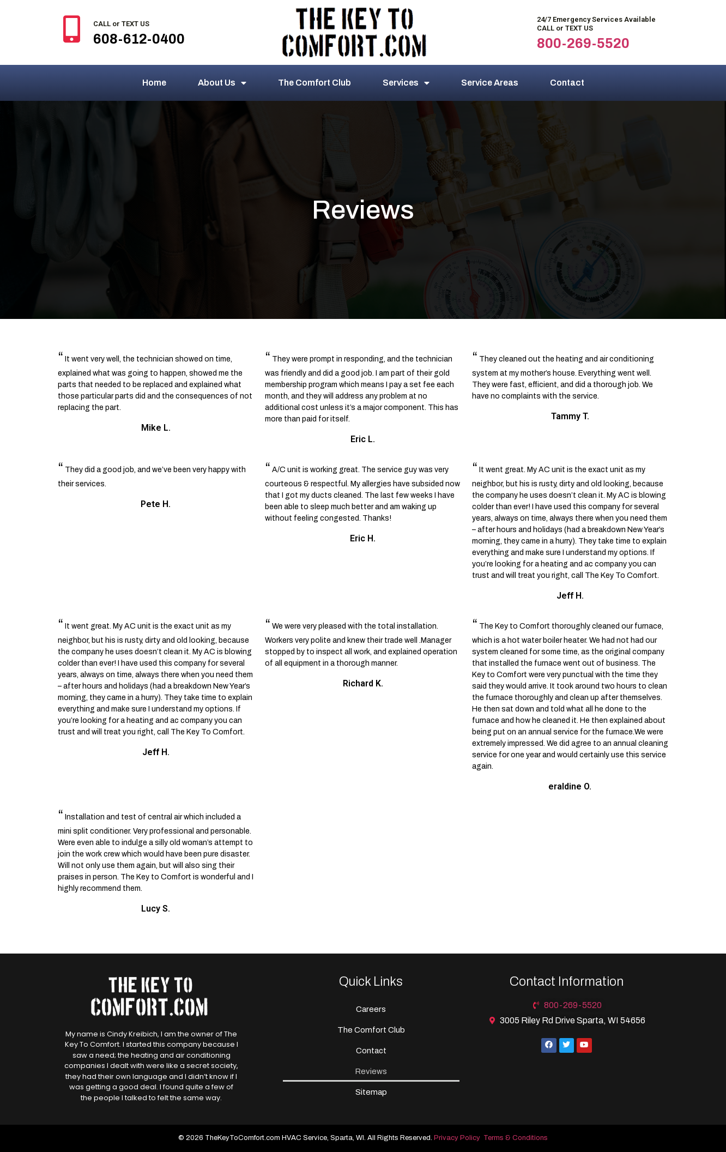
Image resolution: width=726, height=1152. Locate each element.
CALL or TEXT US (121, 24)
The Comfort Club (314, 82)
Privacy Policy (457, 1138)
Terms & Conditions (515, 1138)
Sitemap (371, 1092)
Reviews (371, 1071)
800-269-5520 (583, 43)
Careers (371, 1009)
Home (154, 82)
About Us (222, 83)
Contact (567, 82)
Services (406, 83)
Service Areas (489, 82)
